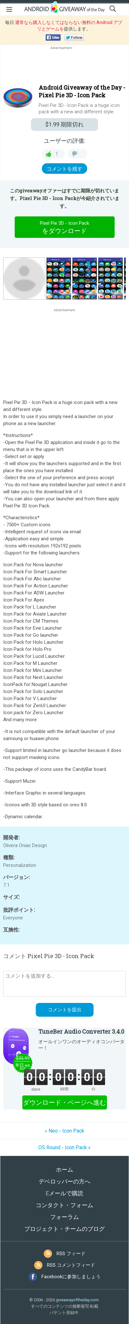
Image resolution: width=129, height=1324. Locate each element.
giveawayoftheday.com (77, 1299)
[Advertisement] (64, 66)
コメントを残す (64, 169)
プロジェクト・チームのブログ (64, 1228)
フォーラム (64, 1217)
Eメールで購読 (64, 1193)
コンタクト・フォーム (64, 1205)
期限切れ (64, 124)
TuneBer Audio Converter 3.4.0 (81, 1031)
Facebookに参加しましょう (71, 1277)
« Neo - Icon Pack (64, 1131)
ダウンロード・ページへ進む (64, 1102)
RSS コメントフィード (71, 1265)
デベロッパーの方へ (64, 1181)
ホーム (64, 1169)
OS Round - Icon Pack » (64, 1147)
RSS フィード (71, 1253)
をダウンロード (64, 227)
